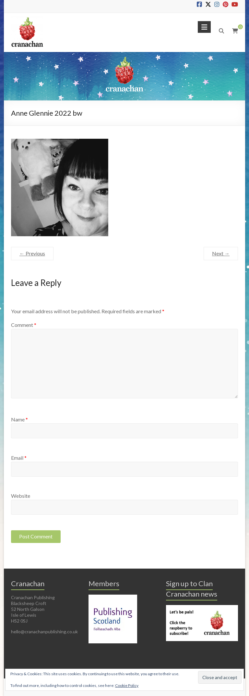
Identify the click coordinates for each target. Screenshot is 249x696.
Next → (221, 253)
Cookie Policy (126, 685)
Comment (23, 325)
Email (19, 458)
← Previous (32, 253)
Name (19, 419)
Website (20, 496)
